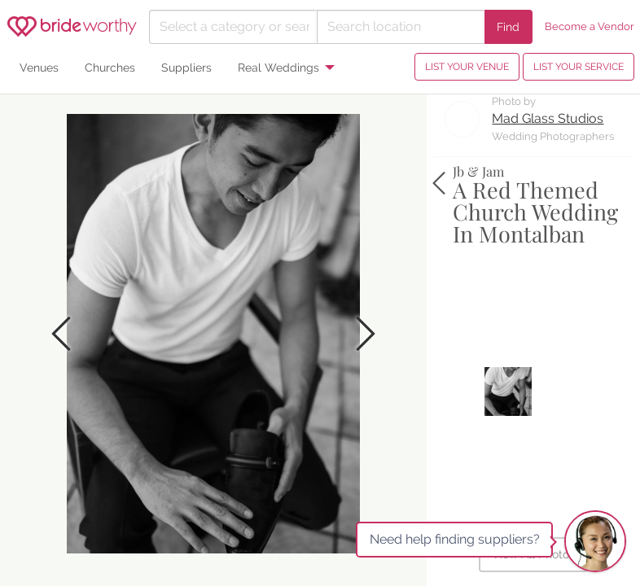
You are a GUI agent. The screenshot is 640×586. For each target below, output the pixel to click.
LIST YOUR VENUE (467, 66)
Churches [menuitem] (110, 67)
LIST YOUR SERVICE (578, 66)
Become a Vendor (589, 26)
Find (508, 26)
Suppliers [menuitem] (186, 67)
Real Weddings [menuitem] (278, 67)
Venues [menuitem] (39, 67)
